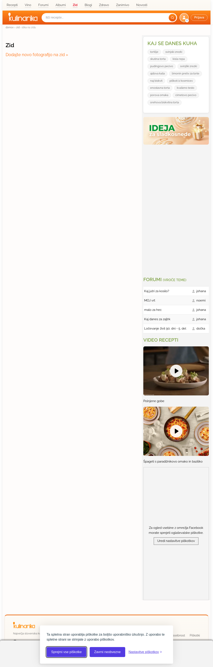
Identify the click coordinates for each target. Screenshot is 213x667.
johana (201, 291)
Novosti (141, 5)
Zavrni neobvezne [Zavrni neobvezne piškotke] (107, 652)
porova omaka (159, 95)
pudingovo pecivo (161, 66)
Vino (28, 5)
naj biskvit (156, 80)
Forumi (43, 5)
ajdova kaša (157, 73)
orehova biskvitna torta (164, 102)
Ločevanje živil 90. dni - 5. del (165, 328)
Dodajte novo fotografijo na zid (35, 54)
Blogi (88, 5)
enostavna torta (160, 87)
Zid (75, 5)
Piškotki (195, 635)
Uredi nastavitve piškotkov (176, 541)
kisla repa (179, 58)
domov (10, 27)
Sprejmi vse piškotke (66, 652)
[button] (194, 17)
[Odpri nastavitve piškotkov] (145, 652)
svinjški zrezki (188, 66)
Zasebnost (178, 635)
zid (18, 27)
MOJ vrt (149, 300)
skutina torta (158, 58)
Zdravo (104, 5)
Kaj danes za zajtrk (157, 319)
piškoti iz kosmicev (181, 80)
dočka (200, 328)
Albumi (61, 5)
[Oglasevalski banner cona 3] (176, 209)
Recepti (12, 5)
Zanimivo (122, 5)
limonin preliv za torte (185, 73)
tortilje (154, 51)
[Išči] (172, 17)
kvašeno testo (185, 87)
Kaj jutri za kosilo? (156, 291)
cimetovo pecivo (185, 95)
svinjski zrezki (173, 51)
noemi (201, 300)
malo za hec (153, 310)
